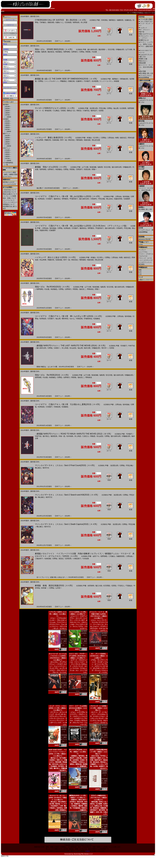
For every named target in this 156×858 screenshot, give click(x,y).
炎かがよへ (143, 61)
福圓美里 (120, 20)
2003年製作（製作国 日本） (84, 823)
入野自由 (110, 138)
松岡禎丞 (41, 199)
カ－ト (129, 13)
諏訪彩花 (51, 52)
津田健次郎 (124, 79)
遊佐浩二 (82, 289)
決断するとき (144, 40)
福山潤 (115, 108)
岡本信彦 (131, 138)
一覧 (6, 165)
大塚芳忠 (86, 111)
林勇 (117, 138)
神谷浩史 (71, 140)
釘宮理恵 (107, 586)
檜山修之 (38, 468)
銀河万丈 (46, 468)
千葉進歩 (129, 586)
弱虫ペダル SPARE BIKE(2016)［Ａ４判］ (54, 49)
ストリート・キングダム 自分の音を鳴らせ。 (146, 67)
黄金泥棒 (142, 63)
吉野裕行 (74, 52)
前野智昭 (66, 52)
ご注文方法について (9, 190)
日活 (140, 274)
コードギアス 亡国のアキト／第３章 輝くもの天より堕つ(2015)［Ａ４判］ (69, 316)
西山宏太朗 (96, 140)
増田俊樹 (79, 140)
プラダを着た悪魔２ (146, 19)
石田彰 (101, 111)
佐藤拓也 (128, 20)
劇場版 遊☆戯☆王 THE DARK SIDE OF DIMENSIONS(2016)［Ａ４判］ (66, 79)
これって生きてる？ (146, 21)
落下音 (141, 32)
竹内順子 (87, 81)
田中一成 (63, 140)
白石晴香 (123, 108)
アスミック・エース (145, 258)
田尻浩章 (87, 169)
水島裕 (63, 111)
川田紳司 (93, 199)
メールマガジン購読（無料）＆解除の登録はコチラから (10, 174)
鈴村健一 (44, 588)
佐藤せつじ (59, 22)
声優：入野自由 (115, 196)
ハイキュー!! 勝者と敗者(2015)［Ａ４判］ (54, 138)
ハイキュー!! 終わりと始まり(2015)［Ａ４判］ (56, 257)
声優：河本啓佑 (101, 20)
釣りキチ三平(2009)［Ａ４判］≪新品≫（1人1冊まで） (78, 752)
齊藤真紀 (63, 81)
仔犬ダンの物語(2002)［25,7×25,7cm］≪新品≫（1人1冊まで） (98, 798)
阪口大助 (99, 586)
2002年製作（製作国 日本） (104, 827)
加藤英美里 (120, 556)
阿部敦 (88, 52)
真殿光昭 (51, 22)
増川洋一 (105, 348)
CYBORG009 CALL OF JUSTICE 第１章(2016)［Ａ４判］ (61, 20)
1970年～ (8, 115)
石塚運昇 (127, 199)
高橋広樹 (71, 81)
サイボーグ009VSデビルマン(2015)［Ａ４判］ (55, 108)
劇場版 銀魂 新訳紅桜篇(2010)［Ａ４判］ (54, 585)
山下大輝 (129, 49)
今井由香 (86, 558)
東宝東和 (141, 264)
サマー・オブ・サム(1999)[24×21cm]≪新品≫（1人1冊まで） (78, 708)
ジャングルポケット (51, 81)
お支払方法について (9, 192)
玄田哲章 (68, 558)
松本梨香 (95, 81)
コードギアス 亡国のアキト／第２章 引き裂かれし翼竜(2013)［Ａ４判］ (68, 404)
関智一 (94, 169)
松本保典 (70, 436)
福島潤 (43, 52)
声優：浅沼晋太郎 (91, 108)
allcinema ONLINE (145, 239)
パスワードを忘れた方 (10, 33)
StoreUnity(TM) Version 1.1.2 (83, 854)
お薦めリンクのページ (146, 280)
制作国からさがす (9, 182)
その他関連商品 (8, 162)
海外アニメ (6, 133)
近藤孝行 (79, 81)
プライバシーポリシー (10, 202)
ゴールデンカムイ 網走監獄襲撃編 (146, 229)
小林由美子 (77, 558)
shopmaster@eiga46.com (146, 10)
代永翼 (94, 52)
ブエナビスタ (143, 256)
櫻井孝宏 (65, 319)
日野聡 (81, 52)
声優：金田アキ (93, 556)
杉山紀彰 (73, 348)
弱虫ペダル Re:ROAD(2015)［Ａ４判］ (53, 287)
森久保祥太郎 (117, 167)
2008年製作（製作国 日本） (104, 781)
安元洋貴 (111, 49)
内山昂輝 (40, 140)
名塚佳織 (55, 140)
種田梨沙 (112, 20)
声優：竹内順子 (121, 346)
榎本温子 (94, 111)
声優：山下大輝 (82, 167)
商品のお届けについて (10, 194)
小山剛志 (56, 111)
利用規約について (9, 204)
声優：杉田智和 (88, 586)
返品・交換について (9, 198)
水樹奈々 (57, 348)
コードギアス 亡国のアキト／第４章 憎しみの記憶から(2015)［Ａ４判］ (68, 196)
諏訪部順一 (103, 49)
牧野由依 (76, 22)
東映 (140, 270)
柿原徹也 (59, 52)
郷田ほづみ (71, 111)
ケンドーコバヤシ (106, 81)
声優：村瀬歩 (87, 138)
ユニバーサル (143, 252)
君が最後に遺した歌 (146, 73)
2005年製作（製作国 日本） (64, 823)
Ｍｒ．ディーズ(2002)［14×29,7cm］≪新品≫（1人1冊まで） (98, 656)
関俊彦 (92, 436)
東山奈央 (109, 199)
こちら (87, 851)
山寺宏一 (59, 588)
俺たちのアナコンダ (146, 34)
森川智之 (46, 436)
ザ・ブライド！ (144, 30)
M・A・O (40, 111)
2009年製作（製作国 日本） (64, 783)
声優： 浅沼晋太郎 (111, 465)
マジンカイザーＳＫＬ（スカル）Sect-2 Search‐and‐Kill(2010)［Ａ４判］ (67, 495)
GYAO (141, 244)
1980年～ (8, 113)
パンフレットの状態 (9, 196)
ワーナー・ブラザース (146, 254)
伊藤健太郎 (120, 49)
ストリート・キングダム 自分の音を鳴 (146, 187)
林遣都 (116, 81)
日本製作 (6, 119)
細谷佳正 (123, 138)
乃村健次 (43, 22)
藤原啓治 (57, 199)
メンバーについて (9, 200)
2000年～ (8, 109)
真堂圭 (61, 558)
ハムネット (143, 28)
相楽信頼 (87, 140)
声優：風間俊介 (112, 79)
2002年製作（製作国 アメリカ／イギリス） (81, 687)
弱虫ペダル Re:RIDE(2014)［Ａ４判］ (52, 375)
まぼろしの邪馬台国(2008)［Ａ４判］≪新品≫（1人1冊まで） (98, 752)
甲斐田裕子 (74, 199)
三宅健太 (112, 556)
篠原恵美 (54, 436)
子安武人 (121, 586)
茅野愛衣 (65, 199)
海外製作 (6, 104)
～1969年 (8, 117)
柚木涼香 (87, 348)
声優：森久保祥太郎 (90, 49)
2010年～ (8, 106)
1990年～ (8, 111)
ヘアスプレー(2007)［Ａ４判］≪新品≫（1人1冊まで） (57, 614)
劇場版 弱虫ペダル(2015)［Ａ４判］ (51, 167)
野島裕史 (90, 289)
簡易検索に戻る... (8, 98)
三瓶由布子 (39, 558)
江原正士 (86, 436)
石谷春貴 (68, 22)
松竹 (140, 272)
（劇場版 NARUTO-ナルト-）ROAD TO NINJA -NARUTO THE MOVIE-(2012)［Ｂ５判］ (73, 434)
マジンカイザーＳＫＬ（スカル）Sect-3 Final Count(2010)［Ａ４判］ (65, 465)
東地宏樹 (48, 111)
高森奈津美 (118, 199)
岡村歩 (79, 111)
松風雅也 (97, 319)
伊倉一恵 (62, 436)
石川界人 (96, 138)
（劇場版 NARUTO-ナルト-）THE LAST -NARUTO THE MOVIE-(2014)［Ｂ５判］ (71, 346)
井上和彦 (84, 22)
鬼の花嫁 (142, 71)
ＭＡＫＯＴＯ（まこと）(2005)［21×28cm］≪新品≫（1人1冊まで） (58, 798)
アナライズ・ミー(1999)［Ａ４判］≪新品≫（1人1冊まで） (98, 708)
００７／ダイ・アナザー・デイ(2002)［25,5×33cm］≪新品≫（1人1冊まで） (78, 656)
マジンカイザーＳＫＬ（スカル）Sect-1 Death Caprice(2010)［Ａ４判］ (66, 524)
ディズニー (142, 250)
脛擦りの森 (143, 59)
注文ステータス (150, 13)
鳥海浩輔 (93, 167)
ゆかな (72, 319)
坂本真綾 (126, 196)
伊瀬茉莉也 (88, 319)
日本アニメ (6, 148)
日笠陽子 (49, 199)
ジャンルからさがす (9, 184)
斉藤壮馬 (47, 140)
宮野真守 (79, 169)
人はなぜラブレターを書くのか (146, 99)
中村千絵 (131, 346)
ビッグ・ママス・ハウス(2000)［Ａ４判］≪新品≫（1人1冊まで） (57, 708)
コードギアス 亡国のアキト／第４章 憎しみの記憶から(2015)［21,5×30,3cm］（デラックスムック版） (81, 226)
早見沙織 (102, 108)
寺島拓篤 (79, 319)
